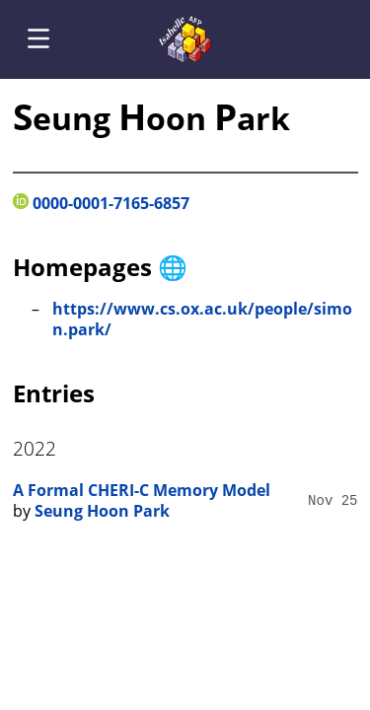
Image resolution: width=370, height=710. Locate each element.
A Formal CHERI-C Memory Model (141, 490)
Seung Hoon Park (102, 511)
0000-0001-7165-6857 (101, 203)
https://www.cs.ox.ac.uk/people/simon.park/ (202, 319)
